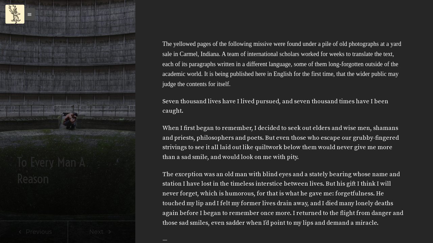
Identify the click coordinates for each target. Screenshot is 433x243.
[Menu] (14, 14)
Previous (34, 232)
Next (101, 232)
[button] (27, 14)
